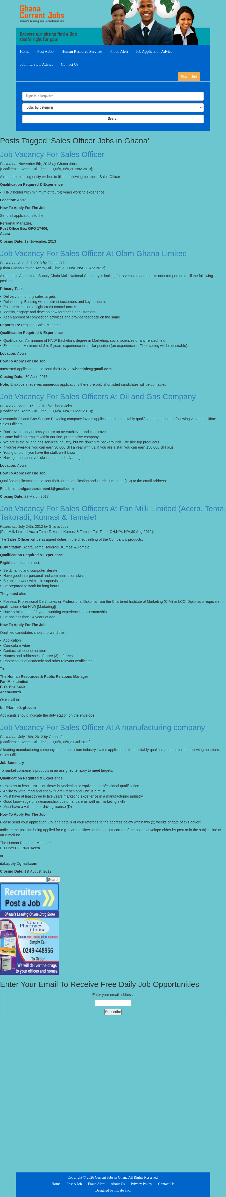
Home (25, 51)
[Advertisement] (113, 1093)
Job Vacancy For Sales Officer (52, 154)
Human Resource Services (81, 51)
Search (113, 119)
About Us (118, 1184)
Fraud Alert (119, 51)
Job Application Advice (154, 51)
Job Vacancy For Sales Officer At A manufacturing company (102, 727)
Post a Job (189, 77)
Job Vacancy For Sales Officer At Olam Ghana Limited (93, 253)
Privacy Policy (141, 1184)
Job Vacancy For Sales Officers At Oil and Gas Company (98, 396)
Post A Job (45, 51)
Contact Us (69, 64)
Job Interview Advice (36, 64)
